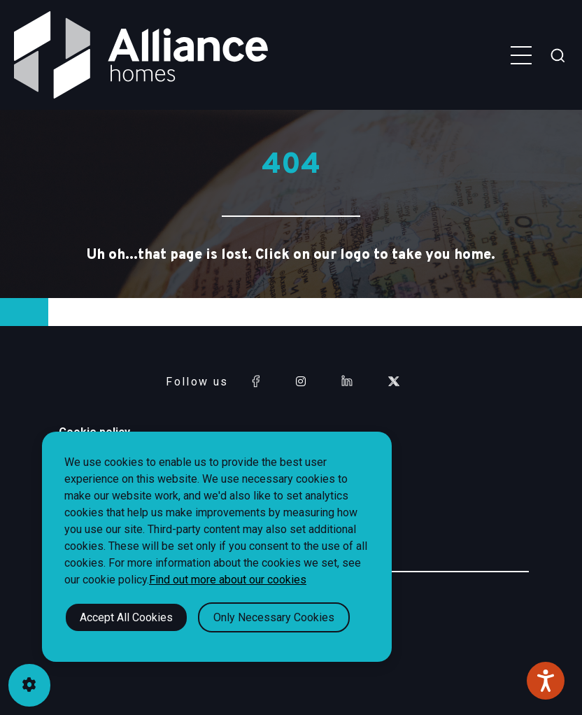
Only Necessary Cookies (273, 617)
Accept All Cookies (126, 617)
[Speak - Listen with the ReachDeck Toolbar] (546, 681)
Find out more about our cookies (227, 579)
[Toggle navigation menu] (521, 55)
